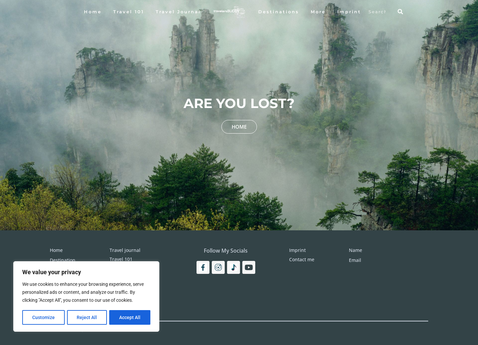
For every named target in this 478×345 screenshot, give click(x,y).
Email (355, 260)
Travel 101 (128, 11)
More (318, 11)
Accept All (130, 317)
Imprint (349, 11)
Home (93, 11)
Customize (43, 317)
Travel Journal (178, 11)
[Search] (400, 11)
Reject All (87, 317)
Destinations (278, 11)
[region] (86, 297)
